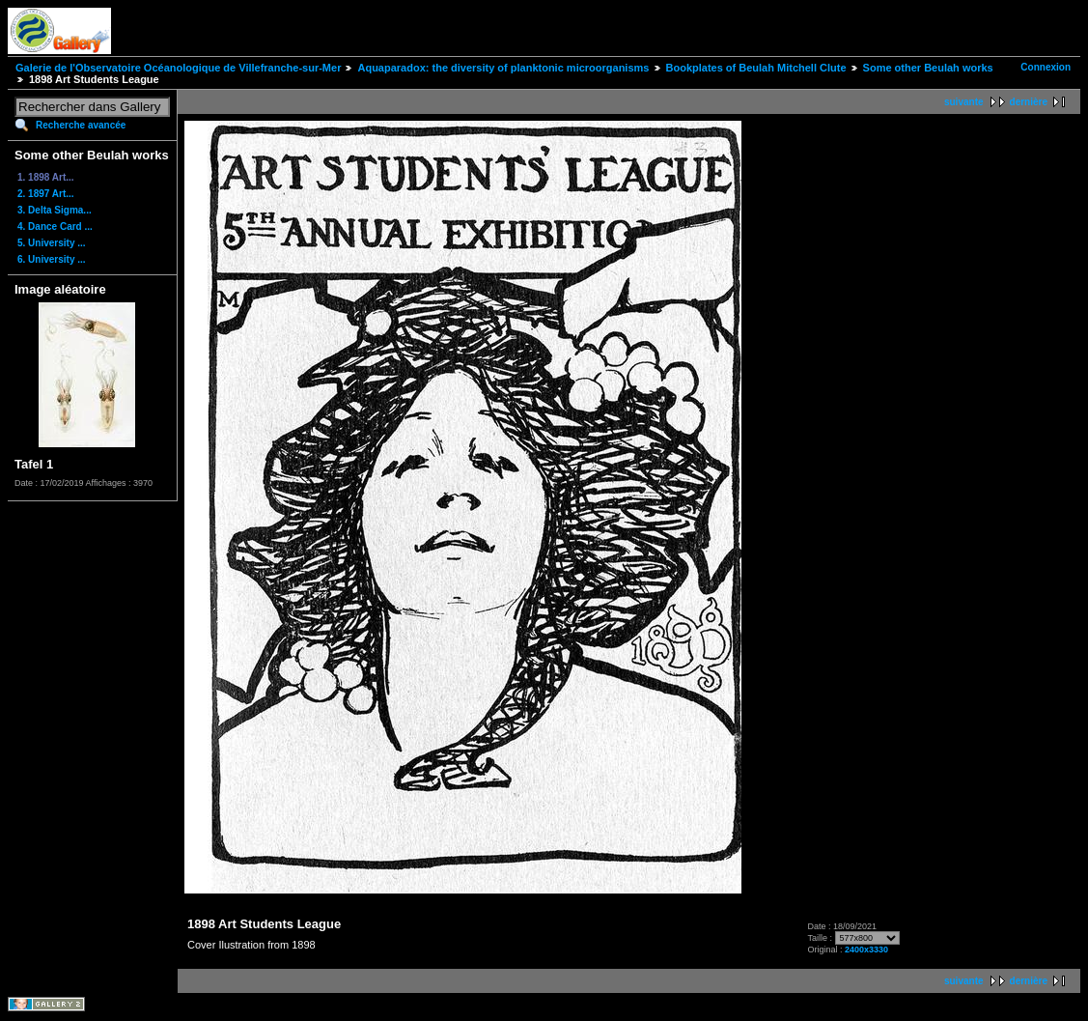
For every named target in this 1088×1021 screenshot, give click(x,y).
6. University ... (51, 259)
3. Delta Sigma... (54, 210)
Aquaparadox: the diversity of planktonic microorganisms (503, 67)
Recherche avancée (81, 125)
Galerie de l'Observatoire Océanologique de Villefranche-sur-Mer (178, 67)
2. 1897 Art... (45, 193)
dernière (1028, 102)
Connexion (1045, 67)
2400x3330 (866, 949)
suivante (964, 102)
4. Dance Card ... (55, 226)
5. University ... (51, 243)
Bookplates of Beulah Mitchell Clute (756, 67)
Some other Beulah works (928, 67)
